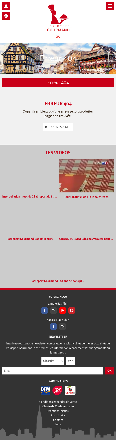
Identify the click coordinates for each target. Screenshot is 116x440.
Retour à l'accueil (58, 126)
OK (109, 370)
